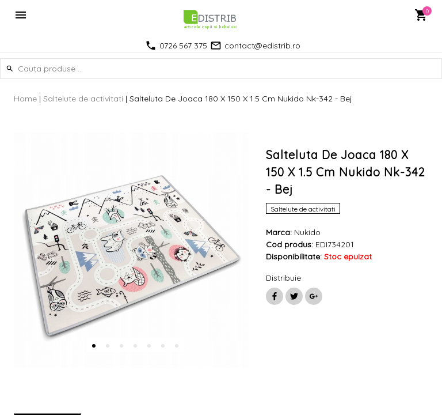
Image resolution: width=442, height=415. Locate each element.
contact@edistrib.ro (262, 45)
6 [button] (163, 346)
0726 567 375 (183, 45)
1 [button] (94, 346)
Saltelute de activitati (83, 98)
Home (25, 98)
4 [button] (135, 346)
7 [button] (176, 346)
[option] (131, 250)
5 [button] (149, 346)
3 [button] (121, 346)
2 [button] (107, 346)
